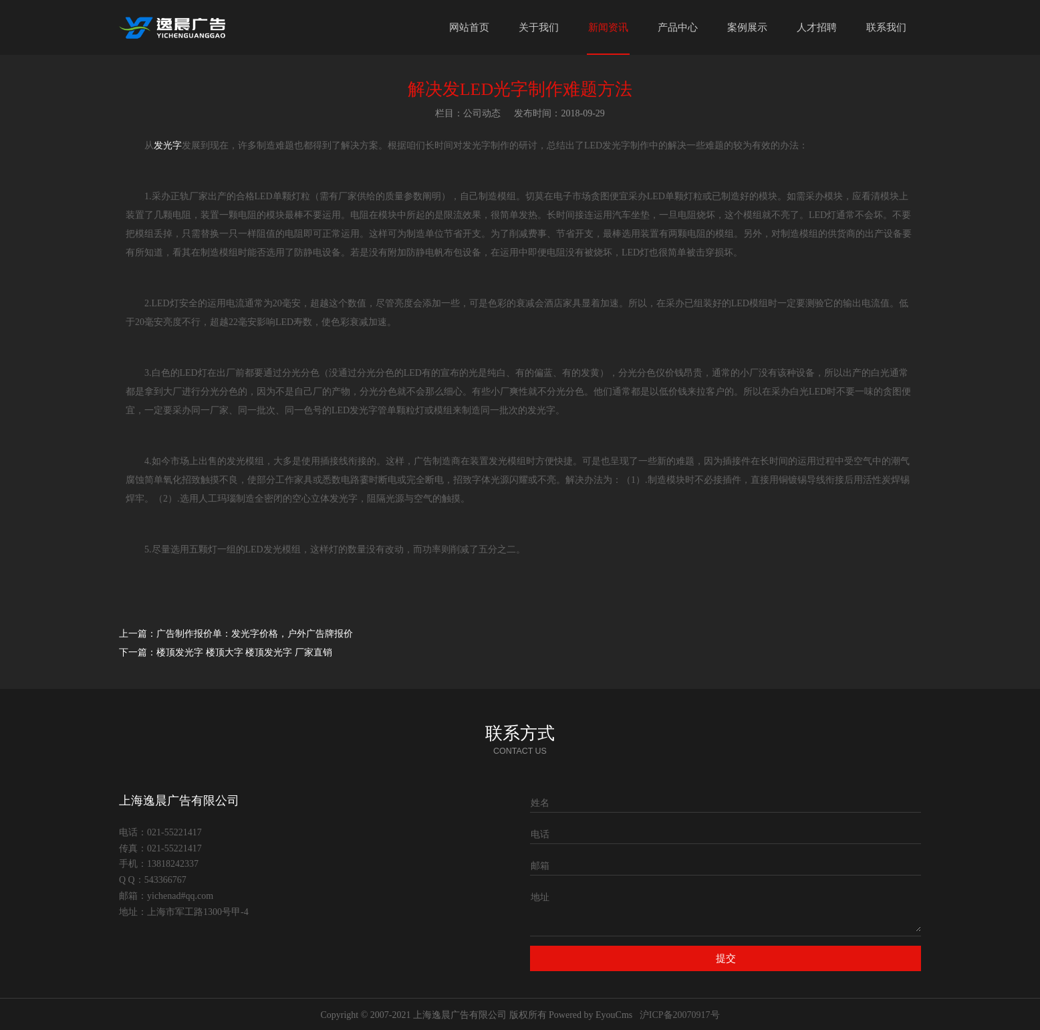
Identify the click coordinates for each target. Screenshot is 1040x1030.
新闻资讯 (608, 27)
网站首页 (469, 27)
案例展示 (747, 27)
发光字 (168, 145)
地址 (540, 897)
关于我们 (539, 27)
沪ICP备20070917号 (680, 1015)
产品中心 (678, 27)
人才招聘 (817, 27)
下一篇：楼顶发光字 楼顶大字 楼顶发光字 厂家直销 (225, 652)
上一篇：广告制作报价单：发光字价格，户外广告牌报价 (236, 634)
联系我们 (886, 27)
